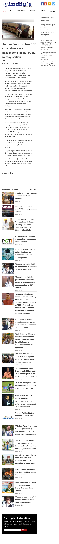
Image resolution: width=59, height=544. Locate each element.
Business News (32, 11)
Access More (33, 189)
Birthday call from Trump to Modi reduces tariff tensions (26, 196)
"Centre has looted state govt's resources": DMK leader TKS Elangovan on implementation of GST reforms (25, 282)
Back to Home (6, 17)
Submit (24, 530)
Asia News (10, 11)
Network (53, 11)
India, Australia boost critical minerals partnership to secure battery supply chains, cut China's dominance (25, 401)
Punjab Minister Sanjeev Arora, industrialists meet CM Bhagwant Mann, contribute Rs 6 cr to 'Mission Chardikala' (25, 224)
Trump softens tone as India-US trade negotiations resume (26, 209)
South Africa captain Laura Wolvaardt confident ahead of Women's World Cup (25, 385)
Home (5, 11)
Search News (43, 11)
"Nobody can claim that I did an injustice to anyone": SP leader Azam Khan (26, 266)
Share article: (8, 173)
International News (21, 11)
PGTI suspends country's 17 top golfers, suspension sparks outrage (25, 239)
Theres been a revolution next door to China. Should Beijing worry (25, 472)
